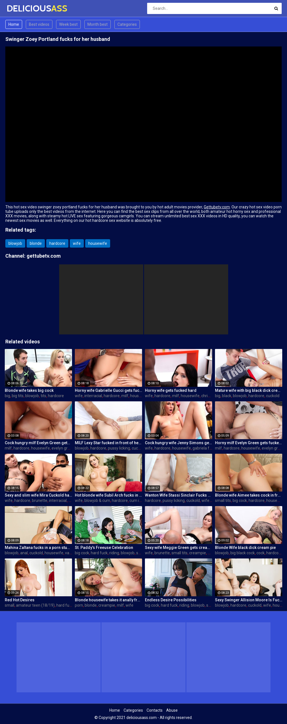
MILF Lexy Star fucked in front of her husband (108, 443)
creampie (197, 553)
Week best (68, 24)
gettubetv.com (44, 256)
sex (139, 553)
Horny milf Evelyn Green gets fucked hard (248, 443)
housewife (97, 243)
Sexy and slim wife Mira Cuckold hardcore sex (38, 495)
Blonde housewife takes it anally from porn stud (108, 600)
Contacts (155, 710)
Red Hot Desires (19, 600)
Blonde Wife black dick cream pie (245, 547)
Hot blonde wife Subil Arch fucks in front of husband (108, 495)
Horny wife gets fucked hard (170, 390)
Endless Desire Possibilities (170, 600)
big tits (18, 396)
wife (77, 243)
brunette (39, 500)
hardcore (57, 243)
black (226, 396)
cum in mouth (141, 500)
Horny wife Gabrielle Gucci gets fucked (108, 390)
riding (114, 553)
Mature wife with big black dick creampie (248, 390)
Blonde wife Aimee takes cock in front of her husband (248, 495)
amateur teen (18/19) (35, 605)
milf (124, 396)
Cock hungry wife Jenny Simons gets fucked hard (178, 443)
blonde (36, 243)
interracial (93, 396)
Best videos (39, 24)
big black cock (242, 553)
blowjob (15, 243)
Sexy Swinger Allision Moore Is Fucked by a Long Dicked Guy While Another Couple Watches (248, 600)
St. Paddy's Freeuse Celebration (104, 547)
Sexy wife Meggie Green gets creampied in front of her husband (178, 547)
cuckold (272, 396)
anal (24, 553)
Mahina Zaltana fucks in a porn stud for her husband (38, 547)
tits (43, 396)
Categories (127, 24)
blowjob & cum (97, 500)
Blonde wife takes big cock (29, 390)
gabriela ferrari (206, 448)
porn (79, 605)
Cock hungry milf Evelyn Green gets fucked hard (38, 443)
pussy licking (119, 448)
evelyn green (63, 448)
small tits (223, 500)
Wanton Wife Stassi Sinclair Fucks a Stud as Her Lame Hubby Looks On (178, 495)
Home (13, 24)
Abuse (172, 710)
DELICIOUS (21, 8)
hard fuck (99, 553)
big (7, 396)
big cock (240, 500)
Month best (97, 24)
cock (260, 553)
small (9, 605)
